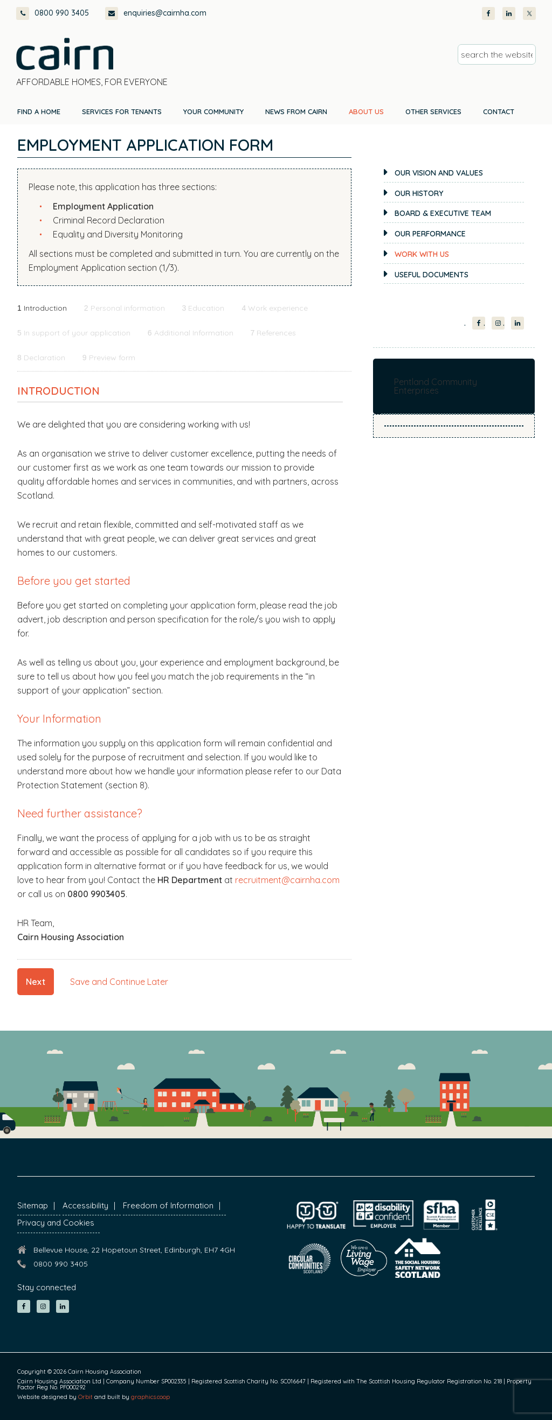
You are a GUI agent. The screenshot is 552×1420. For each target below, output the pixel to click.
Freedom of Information (168, 1205)
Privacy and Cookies (55, 1223)
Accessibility (85, 1205)
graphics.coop (150, 1397)
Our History (419, 193)
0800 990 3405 (52, 13)
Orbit (85, 1397)
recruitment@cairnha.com (287, 880)
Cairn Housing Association (64, 54)
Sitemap (32, 1205)
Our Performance (430, 234)
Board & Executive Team (443, 213)
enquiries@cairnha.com (155, 13)
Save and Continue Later (119, 981)
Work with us (422, 254)
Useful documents (431, 274)
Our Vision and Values (439, 173)
